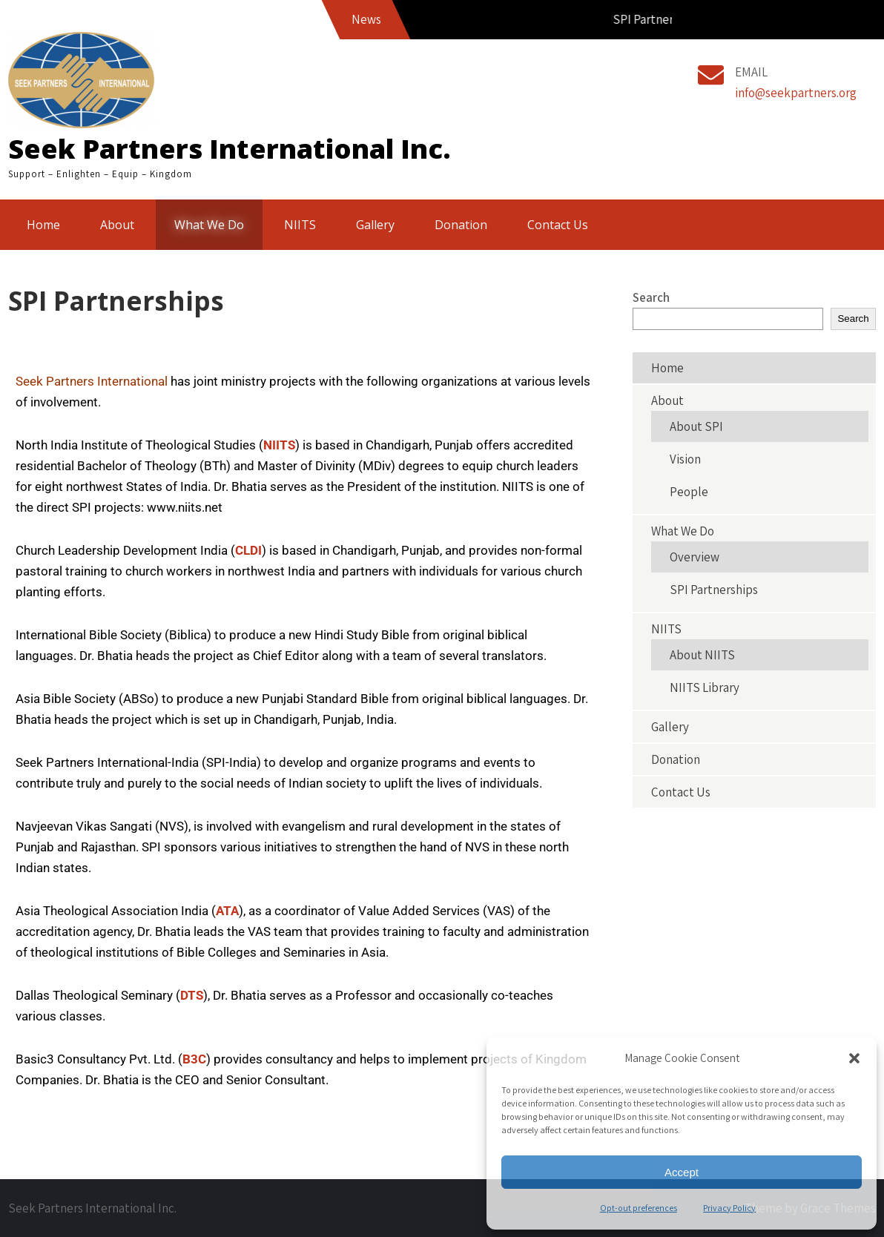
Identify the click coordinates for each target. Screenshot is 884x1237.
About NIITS (702, 655)
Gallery (375, 225)
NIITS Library (704, 687)
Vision (685, 459)
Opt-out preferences (638, 1207)
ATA (227, 910)
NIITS (300, 225)
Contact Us (557, 225)
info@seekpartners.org (796, 93)
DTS (191, 995)
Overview (694, 557)
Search (651, 297)
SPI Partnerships (714, 589)
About (117, 225)
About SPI (696, 426)
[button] (854, 1058)
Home (43, 225)
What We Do (209, 225)
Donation (461, 225)
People (689, 492)
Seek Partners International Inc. (229, 149)
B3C (194, 1059)
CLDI (248, 550)
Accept (681, 1172)
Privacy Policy (729, 1207)
